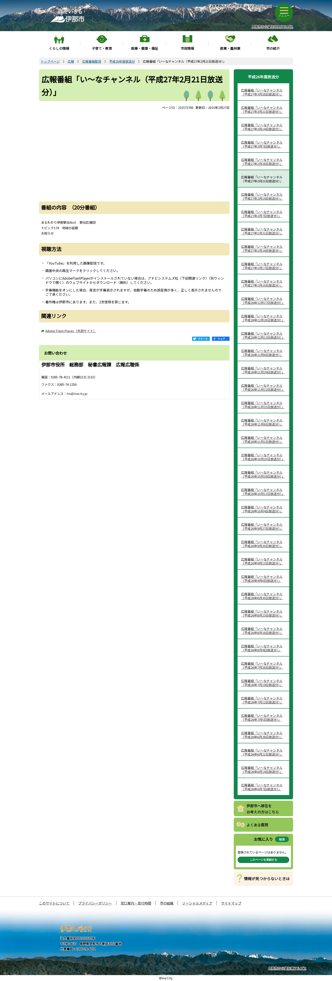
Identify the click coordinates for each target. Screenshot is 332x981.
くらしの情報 (59, 48)
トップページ (50, 61)
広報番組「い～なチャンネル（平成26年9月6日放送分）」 (261, 578)
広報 (71, 61)
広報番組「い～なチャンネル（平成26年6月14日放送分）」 (262, 769)
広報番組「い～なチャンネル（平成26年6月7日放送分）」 (261, 787)
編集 (282, 839)
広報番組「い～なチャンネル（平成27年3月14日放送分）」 (262, 127)
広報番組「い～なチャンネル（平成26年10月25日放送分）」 (263, 457)
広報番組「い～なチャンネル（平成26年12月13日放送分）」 (263, 335)
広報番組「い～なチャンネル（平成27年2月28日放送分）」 (262, 161)
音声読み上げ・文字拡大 (228, 8)
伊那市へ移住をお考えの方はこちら (262, 808)
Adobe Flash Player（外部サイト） (70, 331)
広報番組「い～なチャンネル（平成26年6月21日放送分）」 (262, 752)
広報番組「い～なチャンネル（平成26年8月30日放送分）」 (262, 596)
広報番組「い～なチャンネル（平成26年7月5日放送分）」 (261, 717)
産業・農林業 (230, 48)
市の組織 (166, 903)
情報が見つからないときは (267, 878)
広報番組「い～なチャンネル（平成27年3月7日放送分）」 (261, 144)
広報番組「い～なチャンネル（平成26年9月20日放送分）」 (262, 544)
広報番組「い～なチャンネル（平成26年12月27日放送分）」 (263, 300)
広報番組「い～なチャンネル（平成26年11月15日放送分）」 (263, 405)
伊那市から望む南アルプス (287, 968)
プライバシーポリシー (95, 903)
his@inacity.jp (77, 393)
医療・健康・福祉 (144, 48)
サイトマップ (231, 903)
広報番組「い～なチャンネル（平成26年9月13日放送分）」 (262, 561)
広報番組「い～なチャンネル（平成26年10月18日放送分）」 (263, 474)
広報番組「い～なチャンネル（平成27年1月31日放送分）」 (262, 231)
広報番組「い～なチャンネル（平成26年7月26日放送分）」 (262, 665)
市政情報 (187, 48)
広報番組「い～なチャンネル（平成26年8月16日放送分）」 (262, 630)
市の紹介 (273, 48)
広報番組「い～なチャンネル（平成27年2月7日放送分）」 (261, 214)
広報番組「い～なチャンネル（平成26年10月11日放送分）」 (263, 491)
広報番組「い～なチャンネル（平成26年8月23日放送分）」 (262, 613)
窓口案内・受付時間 (136, 903)
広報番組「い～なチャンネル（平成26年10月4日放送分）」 (262, 509)
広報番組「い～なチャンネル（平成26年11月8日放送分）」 (262, 422)
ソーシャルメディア (197, 903)
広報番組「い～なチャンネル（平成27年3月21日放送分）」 (262, 109)
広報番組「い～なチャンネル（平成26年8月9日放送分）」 (261, 648)
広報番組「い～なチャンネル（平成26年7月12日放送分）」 (262, 700)
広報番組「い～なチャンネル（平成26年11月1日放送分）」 (262, 439)
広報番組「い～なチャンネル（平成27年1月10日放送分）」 (262, 283)
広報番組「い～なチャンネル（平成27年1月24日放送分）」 (262, 248)
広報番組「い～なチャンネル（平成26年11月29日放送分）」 (263, 370)
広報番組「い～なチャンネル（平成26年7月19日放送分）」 (262, 683)
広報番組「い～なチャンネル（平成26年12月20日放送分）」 (263, 318)
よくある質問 (257, 824)
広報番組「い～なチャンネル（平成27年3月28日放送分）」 (262, 92)
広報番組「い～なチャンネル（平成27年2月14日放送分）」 (262, 196)
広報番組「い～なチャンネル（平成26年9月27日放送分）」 (262, 526)
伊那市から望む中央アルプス (272, 26)
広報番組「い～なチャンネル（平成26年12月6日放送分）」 (262, 352)
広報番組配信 (91, 61)
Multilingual (262, 6)
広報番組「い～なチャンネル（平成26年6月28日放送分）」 (262, 735)
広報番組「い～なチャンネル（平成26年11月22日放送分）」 (263, 387)
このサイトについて (54, 903)
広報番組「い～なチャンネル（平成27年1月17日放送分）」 (262, 266)
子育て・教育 (102, 48)
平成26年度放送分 (122, 61)
